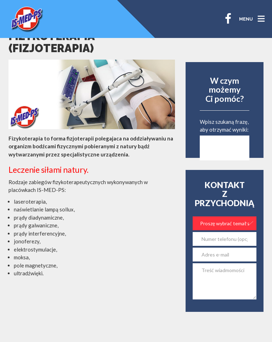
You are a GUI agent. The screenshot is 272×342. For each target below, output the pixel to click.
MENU (246, 19)
